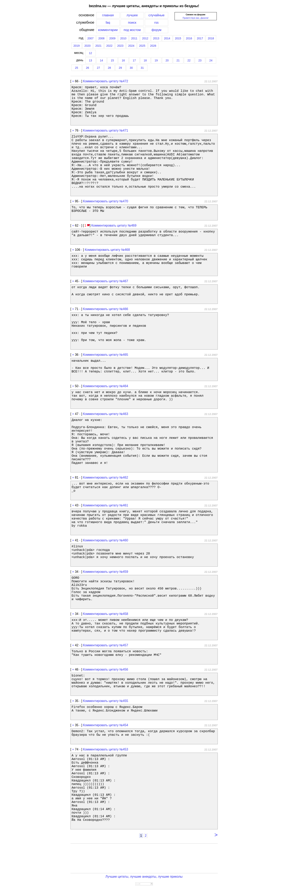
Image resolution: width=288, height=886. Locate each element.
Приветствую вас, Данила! (195, 18)
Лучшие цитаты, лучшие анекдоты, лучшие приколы (144, 876)
